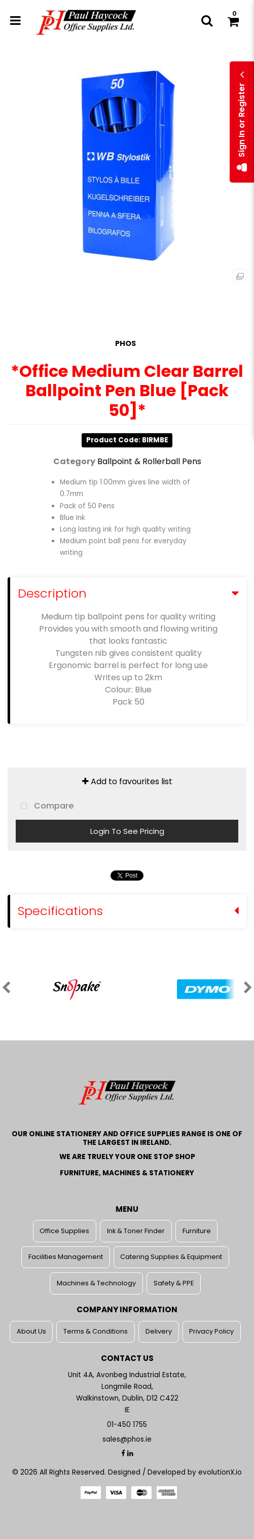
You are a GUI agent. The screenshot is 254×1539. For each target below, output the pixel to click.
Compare (45, 806)
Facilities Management (65, 1256)
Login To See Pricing (127, 831)
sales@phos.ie (127, 1439)
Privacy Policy (211, 1331)
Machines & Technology (96, 1283)
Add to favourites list (127, 781)
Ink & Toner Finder (136, 1231)
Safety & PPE (174, 1283)
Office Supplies (64, 1231)
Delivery (159, 1331)
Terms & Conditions (95, 1331)
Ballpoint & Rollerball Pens (149, 461)
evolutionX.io (220, 1472)
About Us (31, 1331)
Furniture (197, 1231)
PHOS (125, 343)
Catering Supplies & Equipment (171, 1256)
